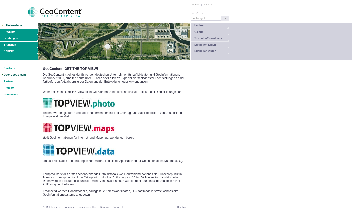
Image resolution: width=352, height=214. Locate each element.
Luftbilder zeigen (205, 44)
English (208, 4)
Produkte (9, 31)
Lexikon (199, 25)
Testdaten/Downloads (208, 38)
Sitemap (104, 207)
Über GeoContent (15, 74)
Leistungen (11, 38)
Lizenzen (55, 207)
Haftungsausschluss (87, 207)
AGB (45, 207)
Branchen (10, 44)
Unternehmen (14, 25)
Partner (8, 81)
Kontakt (9, 50)
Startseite (10, 68)
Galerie (198, 31)
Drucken (181, 207)
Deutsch (195, 4)
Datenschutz (118, 207)
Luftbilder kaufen (205, 50)
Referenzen (11, 94)
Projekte (9, 87)
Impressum (69, 207)
